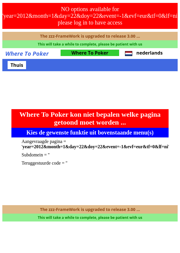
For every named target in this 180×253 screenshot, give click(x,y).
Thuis (17, 65)
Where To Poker (89, 53)
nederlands (144, 53)
